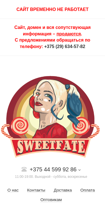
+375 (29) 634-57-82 (64, 46)
